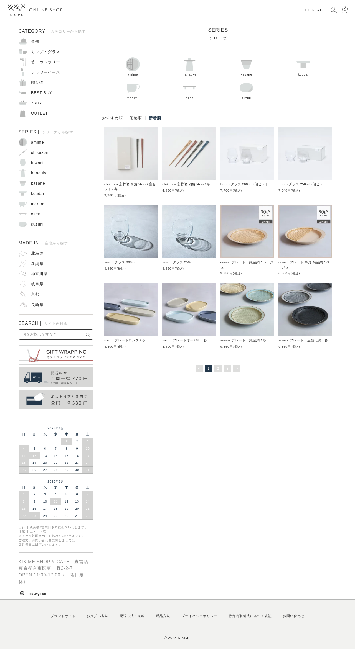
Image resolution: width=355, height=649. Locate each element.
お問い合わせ (294, 616)
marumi (133, 90)
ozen (189, 90)
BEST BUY (41, 93)
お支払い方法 (97, 616)
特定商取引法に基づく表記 (250, 616)
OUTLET (39, 113)
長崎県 (37, 304)
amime (133, 66)
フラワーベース (45, 72)
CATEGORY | (52, 31)
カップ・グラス (45, 52)
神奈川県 (39, 274)
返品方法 (163, 616)
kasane (246, 66)
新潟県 (37, 263)
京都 (35, 294)
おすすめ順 (112, 118)
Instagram (37, 593)
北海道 (37, 253)
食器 (35, 41)
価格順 (136, 118)
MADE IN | (43, 243)
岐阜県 (37, 284)
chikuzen (40, 152)
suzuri (246, 90)
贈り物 (37, 82)
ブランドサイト (63, 616)
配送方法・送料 (132, 616)
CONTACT (315, 10)
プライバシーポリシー (199, 616)
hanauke (189, 66)
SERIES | (46, 132)
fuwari (37, 163)
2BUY (36, 103)
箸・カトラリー (45, 62)
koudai (303, 66)
